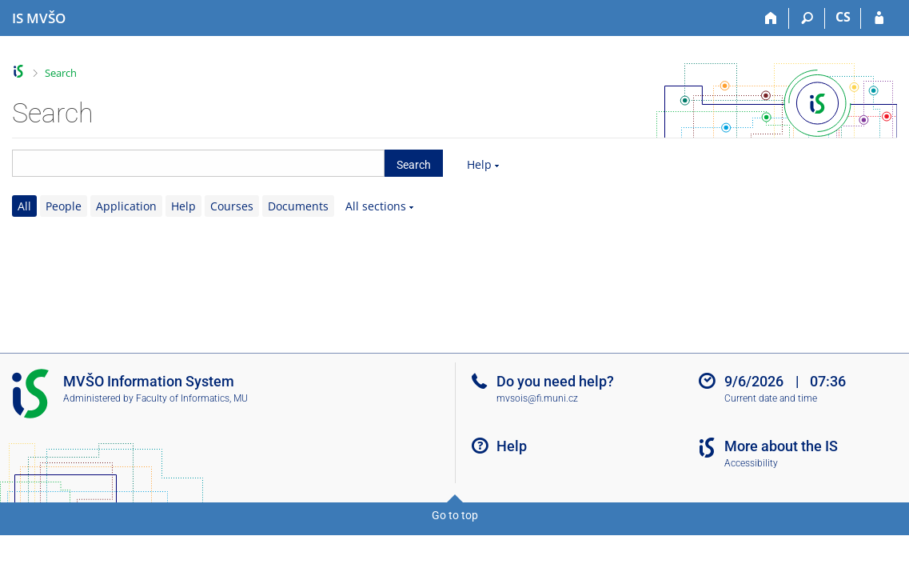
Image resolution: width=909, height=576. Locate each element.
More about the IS (781, 446)
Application (126, 206)
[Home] (771, 18)
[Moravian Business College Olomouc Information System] (39, 18)
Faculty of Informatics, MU (192, 398)
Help (479, 164)
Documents (298, 206)
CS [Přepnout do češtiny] (843, 17)
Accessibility (751, 463)
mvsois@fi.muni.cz (537, 398)
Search (61, 73)
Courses (231, 206)
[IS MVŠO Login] (879, 18)
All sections (375, 206)
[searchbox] (198, 163)
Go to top (455, 515)
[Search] (807, 18)
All (24, 206)
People (64, 206)
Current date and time (770, 398)
